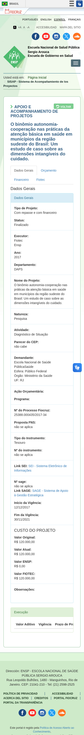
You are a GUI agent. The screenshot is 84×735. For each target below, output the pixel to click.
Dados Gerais (23, 170)
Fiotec (40, 179)
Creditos (41, 698)
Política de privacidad (20, 693)
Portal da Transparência (23, 702)
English (46, 19)
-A (28, 27)
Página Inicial (37, 77)
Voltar (65, 106)
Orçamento (48, 170)
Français (74, 19)
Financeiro (21, 179)
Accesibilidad (46, 27)
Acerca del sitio (16, 698)
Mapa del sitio (70, 27)
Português (30, 19)
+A (19, 27)
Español (59, 19)
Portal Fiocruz (66, 698)
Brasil (9, 4)
